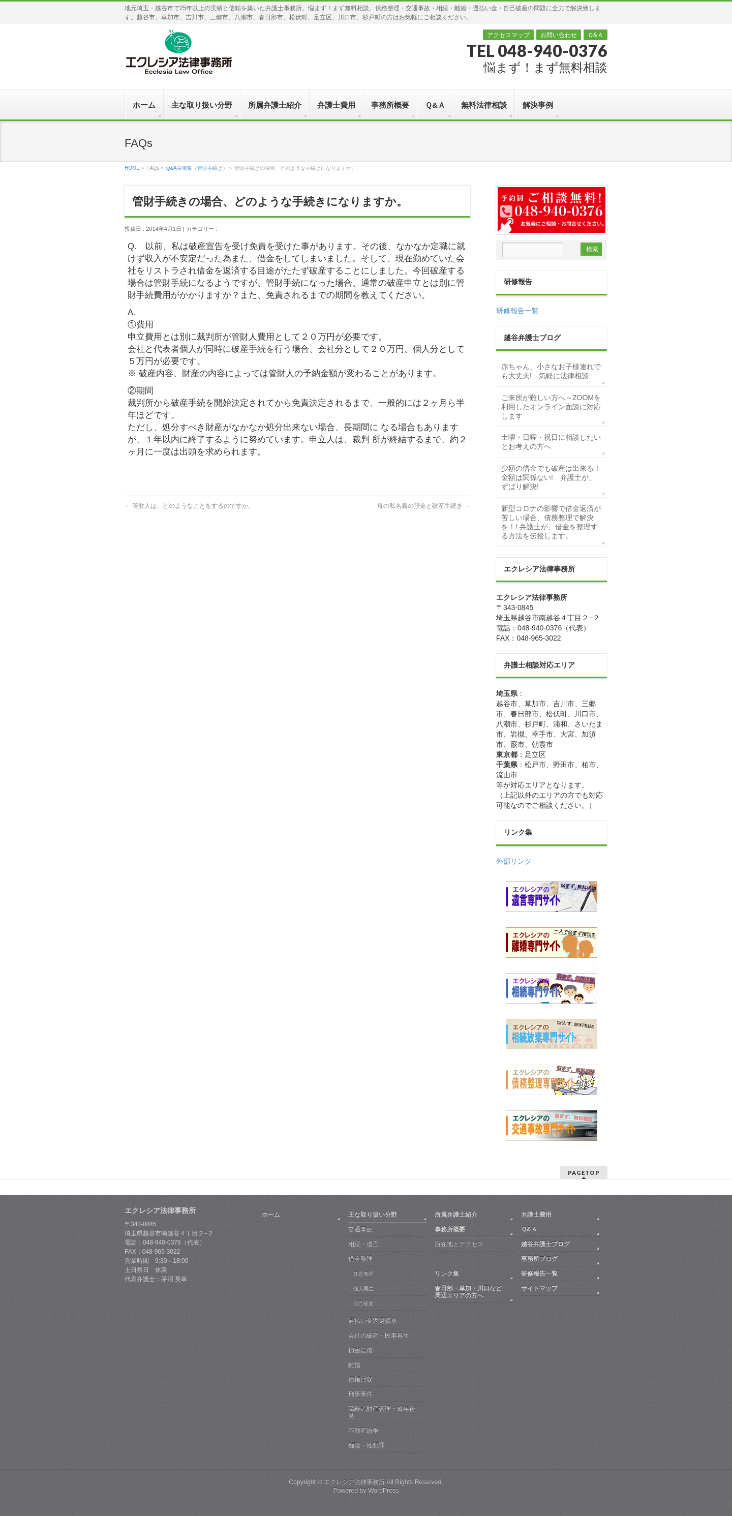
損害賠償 (360, 1350)
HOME (132, 168)
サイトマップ (539, 1288)
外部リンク (514, 861)
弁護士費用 (536, 1214)
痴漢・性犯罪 (366, 1445)
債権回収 (360, 1379)
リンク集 (447, 1273)
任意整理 (363, 1274)
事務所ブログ (539, 1258)
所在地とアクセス (459, 1244)
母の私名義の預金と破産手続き (423, 505)
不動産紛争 (363, 1430)
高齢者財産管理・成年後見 (381, 1412)
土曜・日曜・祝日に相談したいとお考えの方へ (551, 441)
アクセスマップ (508, 35)
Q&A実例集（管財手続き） (197, 168)
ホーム (271, 1214)
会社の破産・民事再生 (378, 1335)
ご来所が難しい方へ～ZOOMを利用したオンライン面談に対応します (551, 406)
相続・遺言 (363, 1244)
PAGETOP (584, 1172)
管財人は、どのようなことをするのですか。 (189, 505)
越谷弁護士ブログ (545, 1244)
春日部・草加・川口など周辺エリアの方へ (468, 1292)
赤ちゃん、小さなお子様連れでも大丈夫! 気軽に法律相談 (551, 371)
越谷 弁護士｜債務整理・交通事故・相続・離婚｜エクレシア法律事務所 (178, 51)
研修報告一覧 (517, 311)
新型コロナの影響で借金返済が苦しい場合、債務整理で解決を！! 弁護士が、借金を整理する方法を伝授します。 (551, 522)
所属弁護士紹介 (456, 1214)
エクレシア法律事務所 (355, 1481)
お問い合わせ (558, 35)
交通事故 (360, 1229)
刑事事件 (360, 1394)
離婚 (354, 1365)
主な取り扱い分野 (372, 1214)
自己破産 (363, 1303)
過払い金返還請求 (372, 1320)
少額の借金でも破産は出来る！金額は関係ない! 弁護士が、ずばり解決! (551, 477)
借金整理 (360, 1258)
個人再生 (363, 1288)
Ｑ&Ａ (595, 35)
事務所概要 (450, 1229)
